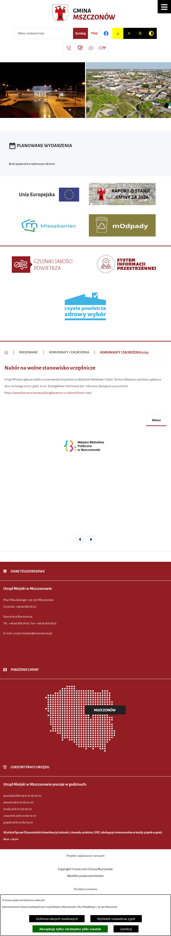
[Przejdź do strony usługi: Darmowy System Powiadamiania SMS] (91, 47)
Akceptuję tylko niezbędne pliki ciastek (70, 929)
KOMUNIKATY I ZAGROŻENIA (69, 352)
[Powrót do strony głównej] (6, 352)
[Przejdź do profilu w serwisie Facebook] (106, 33)
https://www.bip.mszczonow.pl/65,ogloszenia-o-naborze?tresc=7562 (48, 392)
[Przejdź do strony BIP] (94, 33)
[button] (164, 6)
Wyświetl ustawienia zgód (116, 919)
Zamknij (126, 929)
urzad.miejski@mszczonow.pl (32, 633)
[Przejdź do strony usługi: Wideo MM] (102, 47)
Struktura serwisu (85, 889)
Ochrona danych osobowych (57, 919)
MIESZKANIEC (28, 352)
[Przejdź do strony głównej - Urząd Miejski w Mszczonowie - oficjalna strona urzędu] (86, 14)
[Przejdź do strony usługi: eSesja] (80, 47)
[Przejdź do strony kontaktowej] (68, 47)
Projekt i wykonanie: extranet (86, 855)
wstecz (156, 420)
